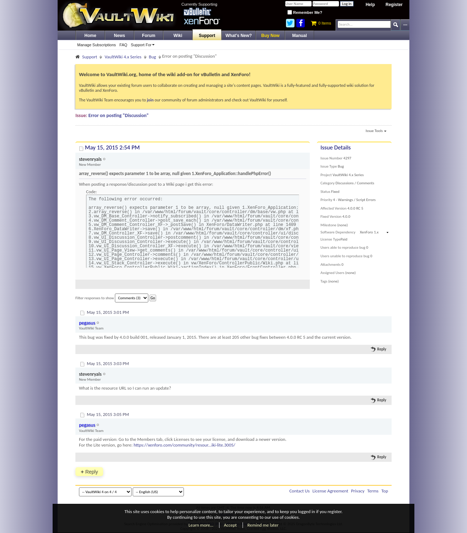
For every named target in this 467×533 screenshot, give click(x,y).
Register (394, 4)
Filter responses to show (111, 298)
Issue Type (328, 166)
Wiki (178, 35)
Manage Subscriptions (96, 45)
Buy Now (270, 35)
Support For (144, 45)
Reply (378, 349)
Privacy (358, 491)
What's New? (238, 35)
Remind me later (263, 525)
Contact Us (299, 491)
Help (370, 4)
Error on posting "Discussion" (119, 115)
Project (326, 175)
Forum (148, 35)
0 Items (321, 23)
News (119, 35)
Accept (230, 525)
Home (90, 35)
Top (384, 491)
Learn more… (201, 525)
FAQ (123, 45)
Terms (373, 491)
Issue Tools (376, 131)
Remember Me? (304, 12)
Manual (299, 35)
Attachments (330, 264)
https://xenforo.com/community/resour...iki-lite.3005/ (184, 445)
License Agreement (330, 491)
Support (207, 35)
